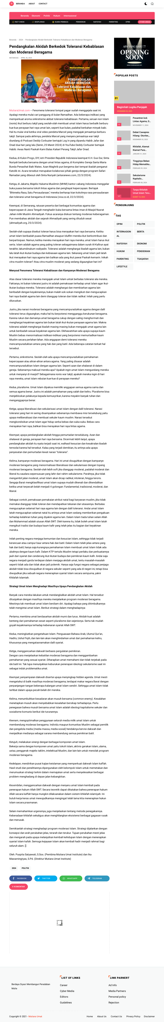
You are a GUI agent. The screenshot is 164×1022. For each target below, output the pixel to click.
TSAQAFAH (142, 259)
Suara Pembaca (60, 22)
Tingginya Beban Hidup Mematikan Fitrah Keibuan (142, 163)
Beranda (20, 4)
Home (90, 1016)
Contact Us (116, 1016)
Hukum (56, 16)
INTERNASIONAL (124, 233)
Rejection (114, 1002)
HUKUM (121, 251)
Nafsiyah (97, 22)
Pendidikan (80, 22)
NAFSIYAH (122, 243)
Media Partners (117, 991)
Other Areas (144, 22)
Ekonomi (36, 16)
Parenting (113, 22)
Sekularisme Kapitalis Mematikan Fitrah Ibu (141, 177)
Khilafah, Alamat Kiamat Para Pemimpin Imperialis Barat (141, 148)
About (32, 4)
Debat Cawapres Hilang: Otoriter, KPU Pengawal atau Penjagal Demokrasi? (141, 134)
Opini (128, 22)
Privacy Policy (133, 1016)
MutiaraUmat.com (19, 110)
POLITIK (25, 868)
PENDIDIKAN (143, 251)
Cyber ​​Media (67, 991)
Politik (47, 16)
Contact (43, 4)
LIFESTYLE (122, 266)
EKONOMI (142, 243)
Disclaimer (149, 1016)
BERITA (140, 231)
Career (63, 985)
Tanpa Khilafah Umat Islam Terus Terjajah (142, 191)
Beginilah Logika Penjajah (132, 107)
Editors (64, 996)
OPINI (119, 224)
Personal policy (117, 996)
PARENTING (123, 259)
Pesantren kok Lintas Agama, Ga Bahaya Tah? (142, 120)
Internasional (70, 16)
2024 (21, 40)
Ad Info (113, 985)
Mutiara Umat (35, 1016)
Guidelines (66, 1002)
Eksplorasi (38, 22)
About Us (101, 1016)
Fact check (18, 22)
